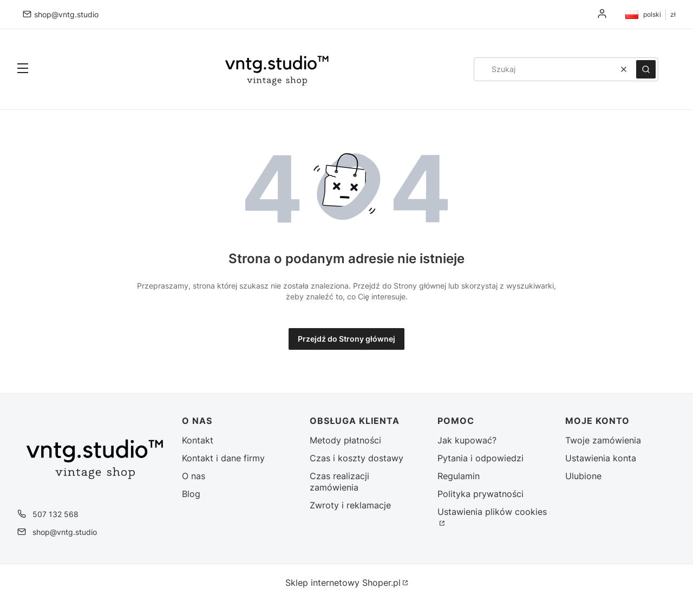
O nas (193, 476)
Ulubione (583, 476)
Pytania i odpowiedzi (480, 458)
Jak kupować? (466, 440)
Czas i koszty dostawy (356, 458)
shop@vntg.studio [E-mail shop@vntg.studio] (66, 14)
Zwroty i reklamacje (350, 505)
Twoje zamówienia (603, 440)
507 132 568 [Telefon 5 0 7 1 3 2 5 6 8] (55, 514)
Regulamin (458, 476)
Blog (191, 493)
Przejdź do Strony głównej (346, 338)
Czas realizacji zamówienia (339, 482)
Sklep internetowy (343, 582)
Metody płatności (345, 440)
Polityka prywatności (480, 493)
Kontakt (197, 440)
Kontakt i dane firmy (223, 458)
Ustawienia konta (600, 458)
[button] (22, 69)
